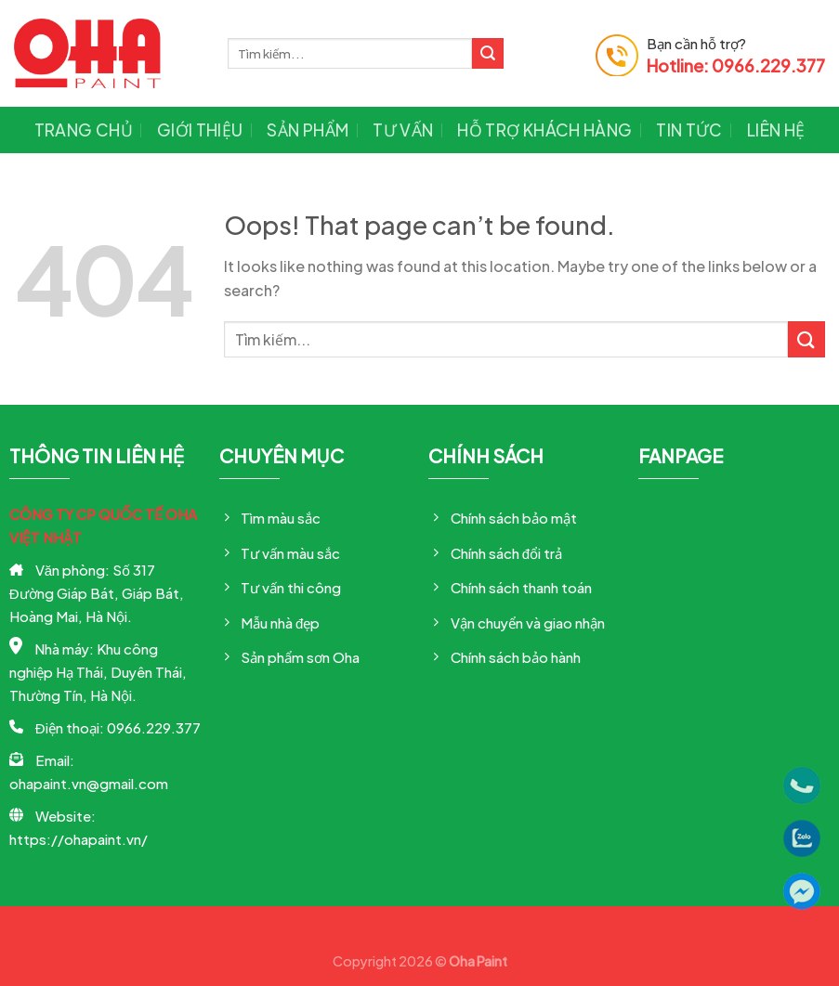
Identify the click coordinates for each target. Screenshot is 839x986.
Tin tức (689, 130)
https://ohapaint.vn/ (78, 839)
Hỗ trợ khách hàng (544, 130)
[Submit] (488, 54)
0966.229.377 (154, 727)
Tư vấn (403, 130)
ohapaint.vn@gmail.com (88, 783)
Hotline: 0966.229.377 (736, 66)
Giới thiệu (200, 130)
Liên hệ (776, 130)
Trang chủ (83, 130)
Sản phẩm (307, 130)
